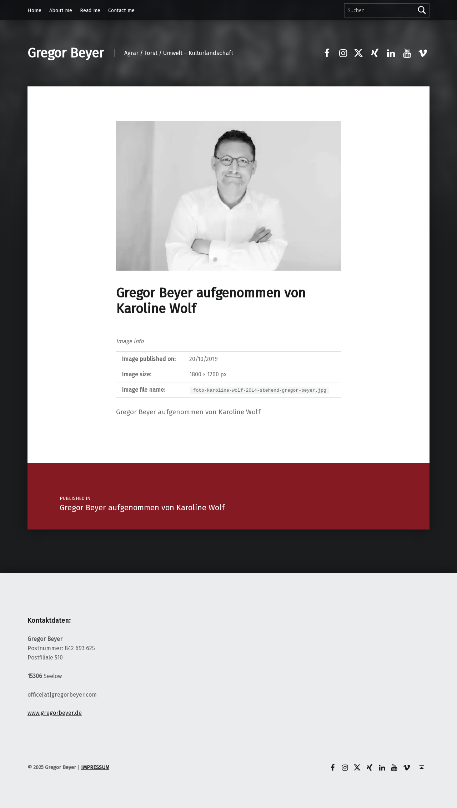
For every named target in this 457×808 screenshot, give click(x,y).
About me (60, 10)
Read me (90, 10)
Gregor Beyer (65, 53)
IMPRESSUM (95, 767)
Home (34, 10)
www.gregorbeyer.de (54, 712)
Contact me (121, 10)
